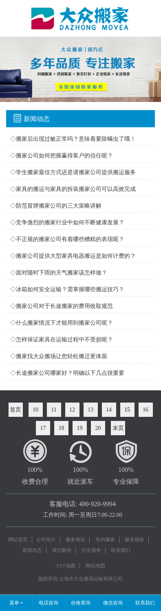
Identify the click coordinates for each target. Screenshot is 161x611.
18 (61, 428)
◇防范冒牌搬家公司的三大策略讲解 (55, 206)
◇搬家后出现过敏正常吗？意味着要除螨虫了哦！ (73, 139)
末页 (118, 428)
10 (35, 410)
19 (80, 428)
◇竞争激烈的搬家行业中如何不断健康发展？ (67, 222)
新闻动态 (32, 550)
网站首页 (18, 539)
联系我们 (120, 550)
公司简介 (46, 539)
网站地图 (95, 566)
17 (43, 428)
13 (90, 410)
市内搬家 (105, 539)
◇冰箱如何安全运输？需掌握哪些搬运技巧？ (67, 289)
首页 (15, 410)
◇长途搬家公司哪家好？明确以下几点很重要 (67, 373)
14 (109, 410)
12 (72, 410)
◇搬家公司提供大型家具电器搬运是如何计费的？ (73, 256)
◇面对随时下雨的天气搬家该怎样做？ (58, 273)
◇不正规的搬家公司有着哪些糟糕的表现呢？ (67, 239)
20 (98, 428)
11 (53, 410)
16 (145, 410)
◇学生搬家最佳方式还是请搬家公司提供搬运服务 (73, 172)
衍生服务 (91, 550)
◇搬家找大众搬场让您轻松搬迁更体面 (58, 356)
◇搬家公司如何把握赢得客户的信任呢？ (61, 156)
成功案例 (61, 550)
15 (127, 410)
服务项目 (75, 539)
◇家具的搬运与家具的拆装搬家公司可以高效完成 (73, 189)
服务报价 (134, 539)
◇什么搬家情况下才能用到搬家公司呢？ (61, 323)
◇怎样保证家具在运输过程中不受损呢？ (61, 339)
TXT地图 (65, 566)
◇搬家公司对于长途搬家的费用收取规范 (61, 306)
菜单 (14, 603)
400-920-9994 (97, 503)
